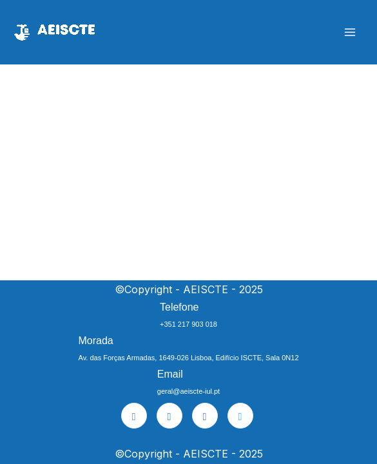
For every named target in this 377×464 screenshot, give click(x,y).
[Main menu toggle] (349, 32)
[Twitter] (240, 416)
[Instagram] (134, 416)
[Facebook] (205, 416)
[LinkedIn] (169, 416)
